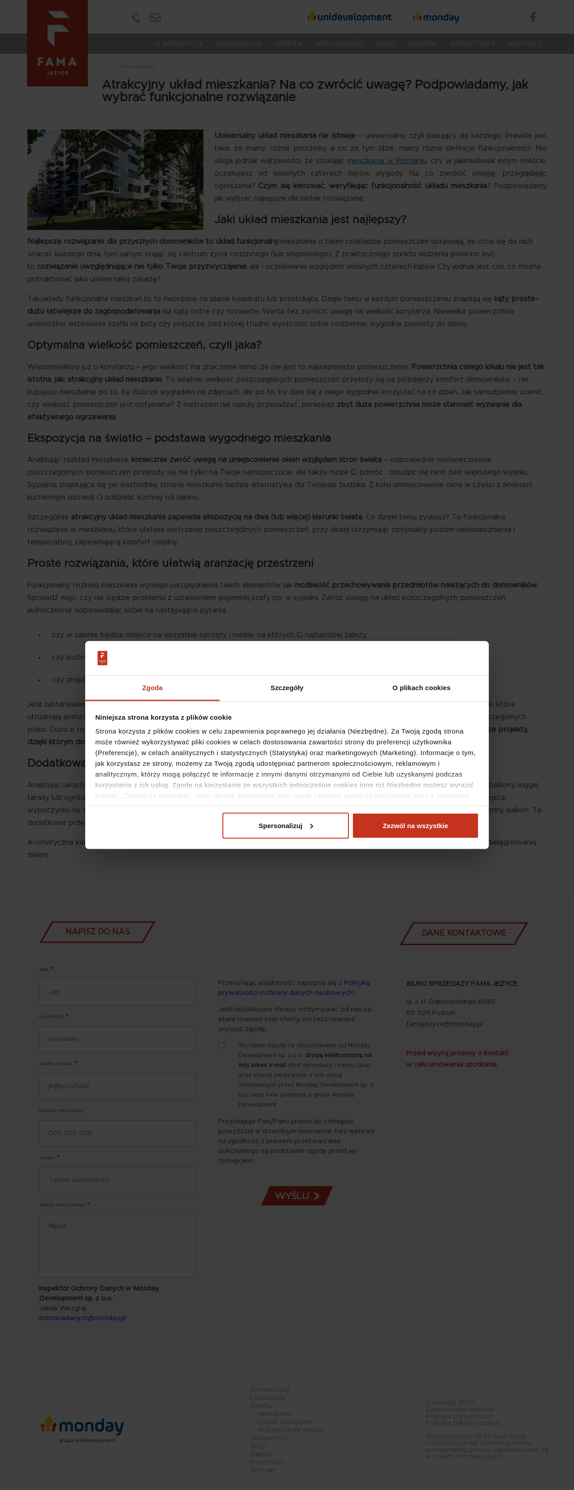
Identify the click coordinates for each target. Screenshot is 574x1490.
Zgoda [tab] (152, 687)
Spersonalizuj (286, 825)
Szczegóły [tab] (286, 687)
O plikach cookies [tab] (421, 687)
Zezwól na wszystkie (415, 825)
